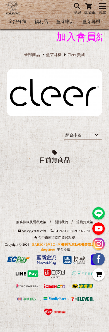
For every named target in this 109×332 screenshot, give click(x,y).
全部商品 (32, 55)
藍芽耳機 (91, 21)
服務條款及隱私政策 (31, 222)
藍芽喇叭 (65, 21)
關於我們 (61, 222)
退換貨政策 (84, 222)
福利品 (41, 21)
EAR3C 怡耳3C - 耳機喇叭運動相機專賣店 (63, 245)
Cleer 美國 (76, 55)
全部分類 (17, 21)
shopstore (48, 249)
